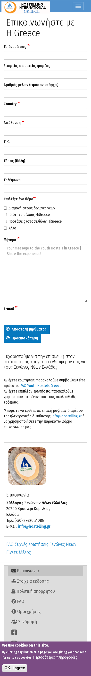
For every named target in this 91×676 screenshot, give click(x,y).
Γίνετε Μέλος (18, 552)
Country (10, 104)
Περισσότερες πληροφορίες (55, 658)
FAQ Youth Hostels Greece (40, 385)
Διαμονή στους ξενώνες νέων (29, 208)
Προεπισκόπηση (22, 338)
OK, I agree (14, 669)
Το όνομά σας (15, 46)
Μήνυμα (10, 239)
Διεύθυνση (12, 122)
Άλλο (10, 228)
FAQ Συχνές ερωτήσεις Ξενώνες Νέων (41, 544)
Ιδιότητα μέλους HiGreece (27, 214)
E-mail (9, 308)
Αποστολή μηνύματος (26, 329)
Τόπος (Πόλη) (14, 161)
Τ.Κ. (7, 141)
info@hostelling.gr (66, 416)
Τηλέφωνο (12, 180)
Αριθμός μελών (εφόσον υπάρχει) (31, 85)
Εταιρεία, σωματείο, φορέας (27, 65)
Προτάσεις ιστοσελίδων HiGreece (33, 221)
